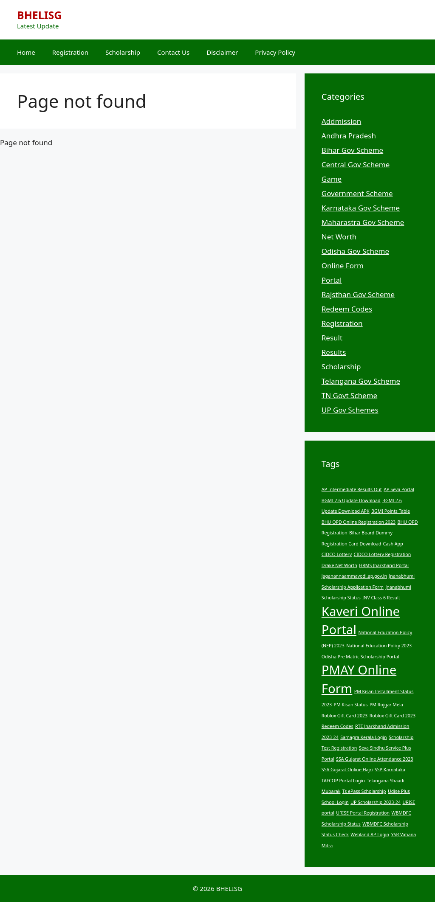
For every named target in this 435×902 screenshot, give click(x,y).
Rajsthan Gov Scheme (358, 294)
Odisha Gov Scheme (355, 251)
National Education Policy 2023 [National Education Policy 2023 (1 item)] (379, 646)
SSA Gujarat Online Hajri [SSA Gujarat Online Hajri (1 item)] (347, 770)
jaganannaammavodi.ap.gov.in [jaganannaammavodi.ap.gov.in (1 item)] (354, 576)
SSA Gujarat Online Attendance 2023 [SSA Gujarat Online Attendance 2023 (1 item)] (374, 759)
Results (334, 352)
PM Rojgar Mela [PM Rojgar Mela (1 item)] (386, 705)
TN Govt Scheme (349, 395)
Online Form (343, 265)
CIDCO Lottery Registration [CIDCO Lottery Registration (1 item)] (382, 554)
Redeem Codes (347, 309)
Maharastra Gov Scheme (363, 222)
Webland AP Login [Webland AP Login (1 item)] (369, 834)
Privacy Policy (275, 52)
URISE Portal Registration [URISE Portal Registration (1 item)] (363, 813)
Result (332, 338)
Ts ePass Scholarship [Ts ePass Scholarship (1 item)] (364, 791)
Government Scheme (357, 193)
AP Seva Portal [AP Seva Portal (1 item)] (399, 489)
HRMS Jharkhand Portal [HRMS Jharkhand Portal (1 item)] (384, 565)
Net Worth (339, 237)
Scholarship (122, 52)
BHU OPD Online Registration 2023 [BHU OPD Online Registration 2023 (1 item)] (358, 522)
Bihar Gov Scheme (352, 150)
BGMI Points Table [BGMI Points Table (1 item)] (390, 511)
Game (332, 179)
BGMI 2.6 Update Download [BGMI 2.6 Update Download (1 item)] (351, 500)
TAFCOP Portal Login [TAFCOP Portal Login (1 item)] (343, 781)
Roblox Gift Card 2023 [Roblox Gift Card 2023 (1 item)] (344, 716)
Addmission (342, 121)
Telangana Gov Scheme (361, 381)
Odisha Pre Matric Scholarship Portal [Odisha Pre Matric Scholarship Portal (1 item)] (360, 657)
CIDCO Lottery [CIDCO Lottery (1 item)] (337, 554)
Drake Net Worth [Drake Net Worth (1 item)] (339, 565)
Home (26, 52)
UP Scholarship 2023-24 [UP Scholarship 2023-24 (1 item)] (375, 802)
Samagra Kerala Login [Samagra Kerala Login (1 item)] (363, 737)
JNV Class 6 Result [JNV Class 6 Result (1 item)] (381, 598)
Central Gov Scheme (356, 164)
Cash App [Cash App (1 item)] (393, 544)
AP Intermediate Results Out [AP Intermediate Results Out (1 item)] (352, 489)
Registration (70, 52)
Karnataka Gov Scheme (361, 208)
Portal (332, 280)
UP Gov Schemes (350, 410)
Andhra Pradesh (349, 135)
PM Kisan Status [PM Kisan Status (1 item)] (351, 705)
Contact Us (173, 52)
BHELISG (39, 15)
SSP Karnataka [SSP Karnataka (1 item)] (390, 770)
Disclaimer (222, 52)
